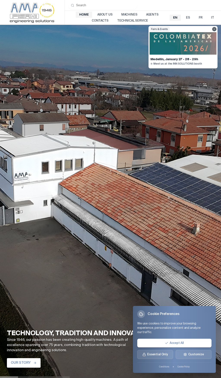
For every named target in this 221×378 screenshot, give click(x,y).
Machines (129, 14)
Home (83, 14)
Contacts (100, 20)
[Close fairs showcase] (214, 29)
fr (201, 17)
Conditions (164, 367)
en (175, 17)
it (212, 17)
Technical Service (132, 20)
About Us (105, 14)
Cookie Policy (183, 367)
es (188, 17)
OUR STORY (24, 363)
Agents (152, 14)
